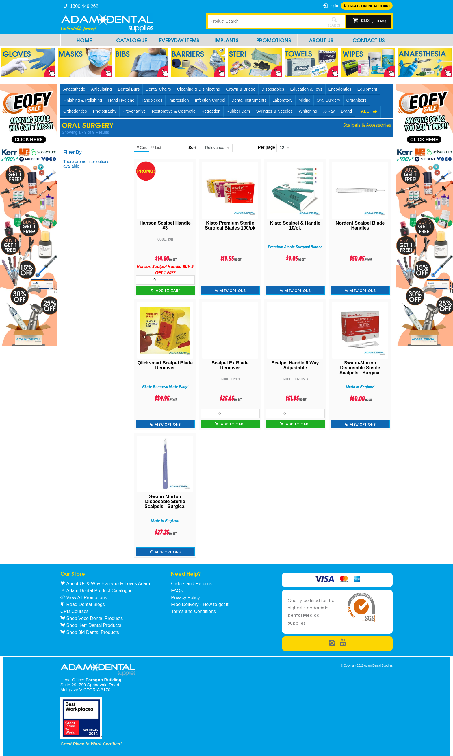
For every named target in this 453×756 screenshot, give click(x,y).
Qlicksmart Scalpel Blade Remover (165, 365)
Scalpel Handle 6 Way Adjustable (295, 365)
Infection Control (210, 100)
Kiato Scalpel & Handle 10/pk (295, 225)
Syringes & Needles (274, 111)
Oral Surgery (328, 100)
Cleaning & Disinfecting (198, 89)
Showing (85, 132)
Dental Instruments (248, 100)
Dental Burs (129, 89)
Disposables (272, 89)
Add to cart (167, 290)
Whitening (308, 111)
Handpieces (151, 100)
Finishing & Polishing (82, 100)
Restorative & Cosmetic (174, 111)
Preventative (134, 111)
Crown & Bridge (240, 89)
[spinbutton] (153, 280)
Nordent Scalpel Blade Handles (360, 225)
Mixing (304, 100)
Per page (266, 147)
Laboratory (282, 100)
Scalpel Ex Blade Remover (229, 365)
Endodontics (339, 89)
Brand (346, 111)
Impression (178, 100)
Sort (192, 147)
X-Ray (329, 111)
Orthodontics (75, 111)
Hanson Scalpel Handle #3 (165, 225)
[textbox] (265, 21)
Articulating (101, 89)
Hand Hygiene (121, 100)
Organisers (356, 100)
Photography (105, 111)
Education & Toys (306, 89)
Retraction (210, 111)
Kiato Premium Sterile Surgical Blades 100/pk (230, 225)
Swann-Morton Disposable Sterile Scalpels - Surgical (359, 368)
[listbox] (217, 148)
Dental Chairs (158, 89)
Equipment (367, 89)
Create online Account (369, 5)
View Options (233, 290)
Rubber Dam (238, 111)
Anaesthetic (74, 89)
